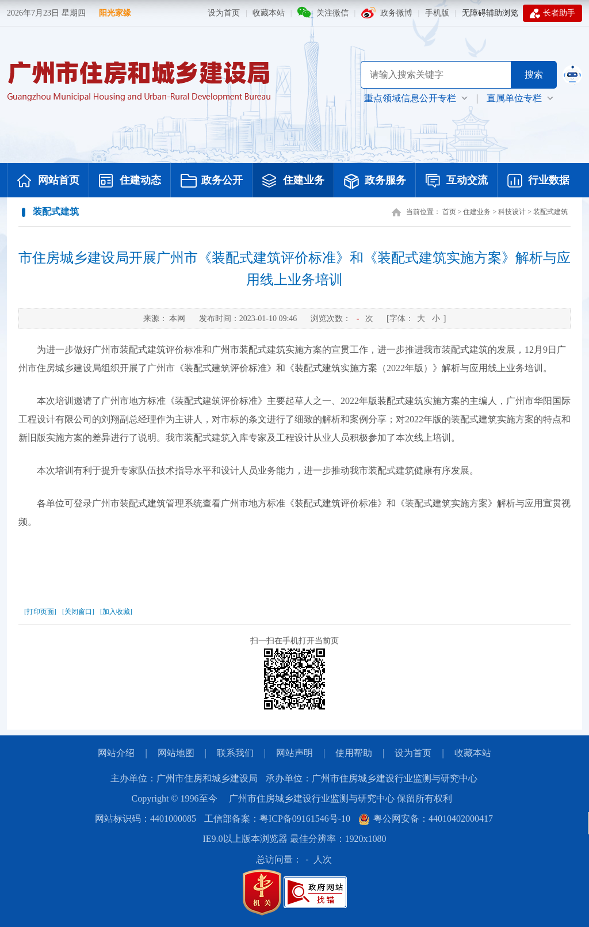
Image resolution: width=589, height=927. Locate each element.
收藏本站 (269, 13)
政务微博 (396, 13)
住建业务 (293, 181)
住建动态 (130, 181)
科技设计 (512, 212)
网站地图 (176, 753)
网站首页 (48, 181)
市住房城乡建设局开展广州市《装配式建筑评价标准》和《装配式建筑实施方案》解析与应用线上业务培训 (294, 268)
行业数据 (538, 181)
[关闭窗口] (78, 612)
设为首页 (224, 13)
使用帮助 (353, 753)
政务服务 (375, 181)
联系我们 (235, 753)
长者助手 (552, 13)
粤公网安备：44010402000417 (425, 818)
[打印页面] (40, 612)
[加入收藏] (116, 612)
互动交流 (457, 181)
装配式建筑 (550, 212)
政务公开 (212, 181)
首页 (449, 212)
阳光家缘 (115, 13)
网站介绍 (116, 753)
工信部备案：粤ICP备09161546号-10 (277, 818)
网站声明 (294, 753)
